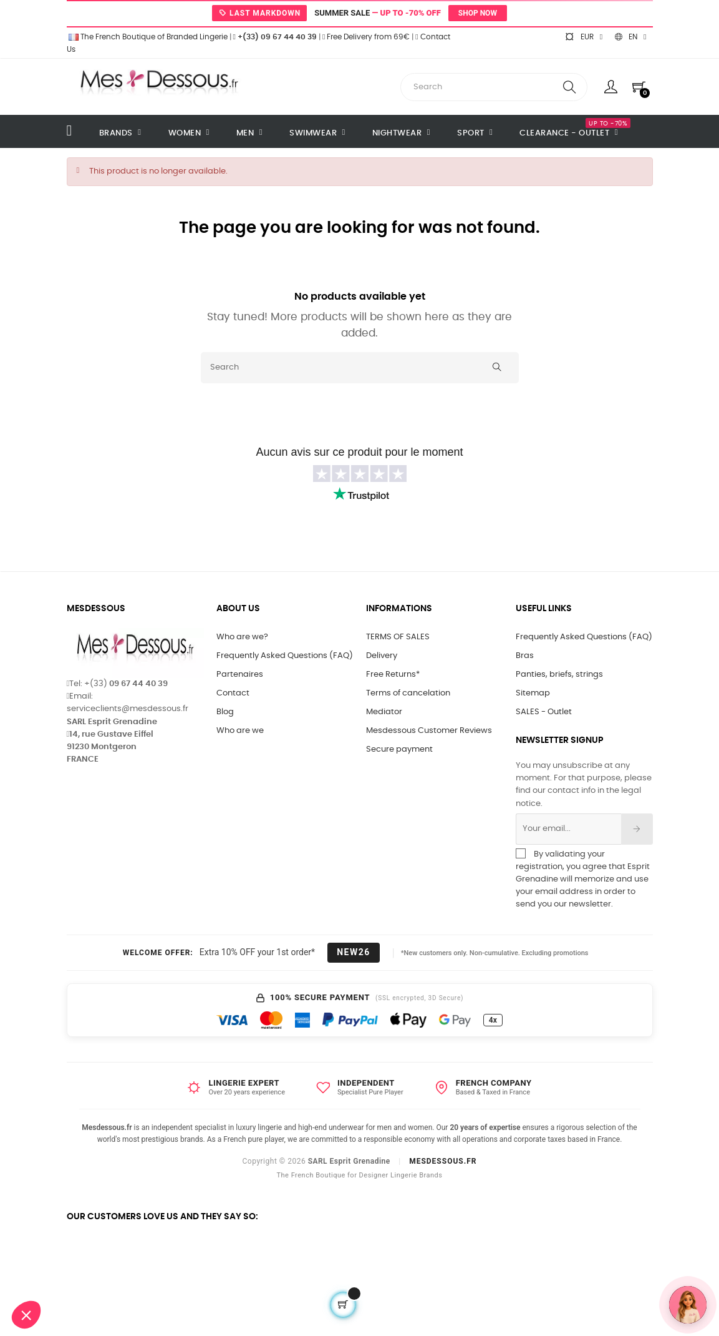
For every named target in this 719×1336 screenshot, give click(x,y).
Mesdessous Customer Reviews (429, 731)
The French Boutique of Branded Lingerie (147, 37)
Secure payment (399, 749)
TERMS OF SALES (398, 637)
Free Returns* (393, 674)
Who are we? (242, 637)
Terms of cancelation (408, 693)
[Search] (359, 367)
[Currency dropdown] (584, 36)
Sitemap (533, 693)
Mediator (384, 712)
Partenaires (239, 674)
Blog (225, 712)
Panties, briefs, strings (559, 674)
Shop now (477, 13)
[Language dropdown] (630, 36)
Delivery (381, 656)
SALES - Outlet (544, 712)
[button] (26, 1315)
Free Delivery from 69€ (366, 37)
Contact (232, 693)
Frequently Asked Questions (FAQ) (284, 656)
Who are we (240, 731)
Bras (525, 656)
